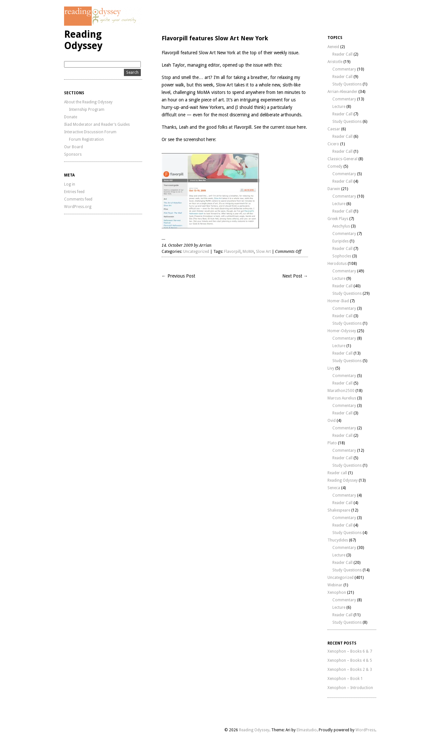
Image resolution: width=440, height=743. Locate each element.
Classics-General (342, 159)
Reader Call (342, 54)
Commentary (344, 69)
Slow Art (224, 84)
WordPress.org (77, 206)
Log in (69, 184)
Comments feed (78, 199)
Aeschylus (341, 226)
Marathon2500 (340, 390)
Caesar (333, 129)
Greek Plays (337, 218)
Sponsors (73, 154)
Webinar (334, 585)
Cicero (333, 144)
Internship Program (86, 109)
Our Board (73, 147)
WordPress (365, 730)
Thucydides (337, 540)
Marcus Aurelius (341, 398)
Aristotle (334, 61)
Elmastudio (307, 730)
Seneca (333, 488)
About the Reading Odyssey (88, 102)
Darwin (333, 189)
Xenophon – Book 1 (345, 678)
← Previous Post (178, 276)
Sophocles (341, 256)
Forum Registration (86, 139)
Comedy (334, 166)
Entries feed (74, 191)
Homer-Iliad (338, 301)
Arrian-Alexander (342, 91)
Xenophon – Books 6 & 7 (349, 651)
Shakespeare (338, 510)
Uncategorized (196, 251)
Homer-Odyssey (341, 331)
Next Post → (295, 276)
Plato (332, 443)
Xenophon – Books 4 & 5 (349, 660)
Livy (330, 368)
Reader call (337, 473)
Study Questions (347, 84)
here (301, 127)
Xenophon (336, 592)
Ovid (331, 420)
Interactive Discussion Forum (90, 132)
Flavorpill (232, 251)
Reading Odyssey (83, 40)
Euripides (340, 241)
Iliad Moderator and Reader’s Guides (97, 124)
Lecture (338, 106)
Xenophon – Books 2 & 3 (349, 669)
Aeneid (333, 47)
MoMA (248, 251)
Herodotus (337, 263)
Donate (70, 117)
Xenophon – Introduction (350, 687)
